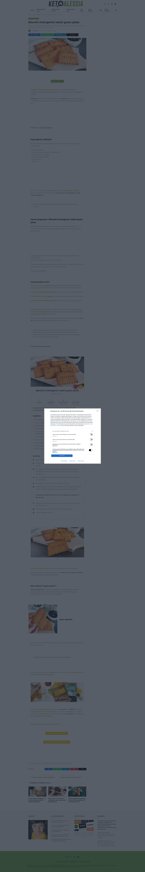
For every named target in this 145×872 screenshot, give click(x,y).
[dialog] (72, 436)
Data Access (72, 460)
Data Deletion (64, 460)
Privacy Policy (81, 460)
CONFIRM (62, 455)
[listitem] (72, 431)
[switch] (91, 434)
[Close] (98, 411)
